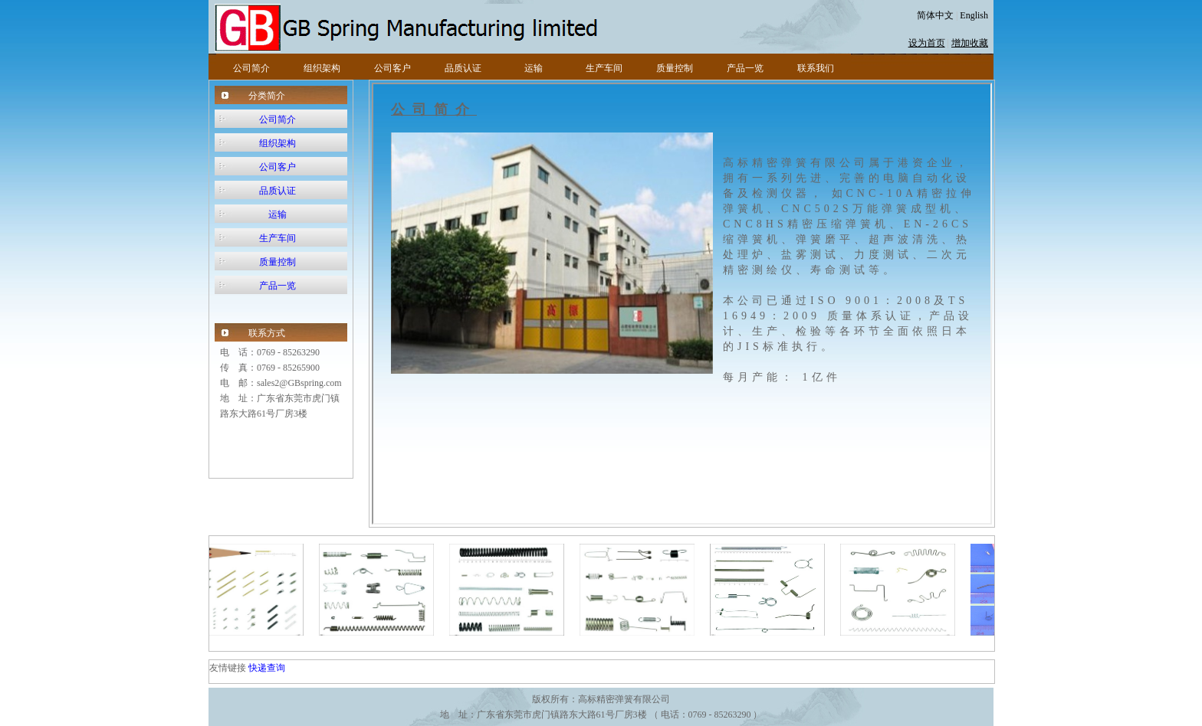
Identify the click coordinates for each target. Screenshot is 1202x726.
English (974, 15)
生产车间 (604, 68)
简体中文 (935, 15)
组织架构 (322, 68)
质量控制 (674, 68)
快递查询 (266, 667)
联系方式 (266, 333)
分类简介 (266, 95)
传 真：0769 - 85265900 (270, 367)
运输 (533, 68)
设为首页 (926, 43)
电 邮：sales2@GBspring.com (281, 383)
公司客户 (392, 68)
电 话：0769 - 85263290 (270, 352)
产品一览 (745, 68)
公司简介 (251, 68)
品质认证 (463, 68)
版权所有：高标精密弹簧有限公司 (601, 699)
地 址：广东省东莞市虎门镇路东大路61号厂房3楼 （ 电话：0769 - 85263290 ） (601, 714)
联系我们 (815, 68)
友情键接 (228, 667)
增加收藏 (969, 43)
